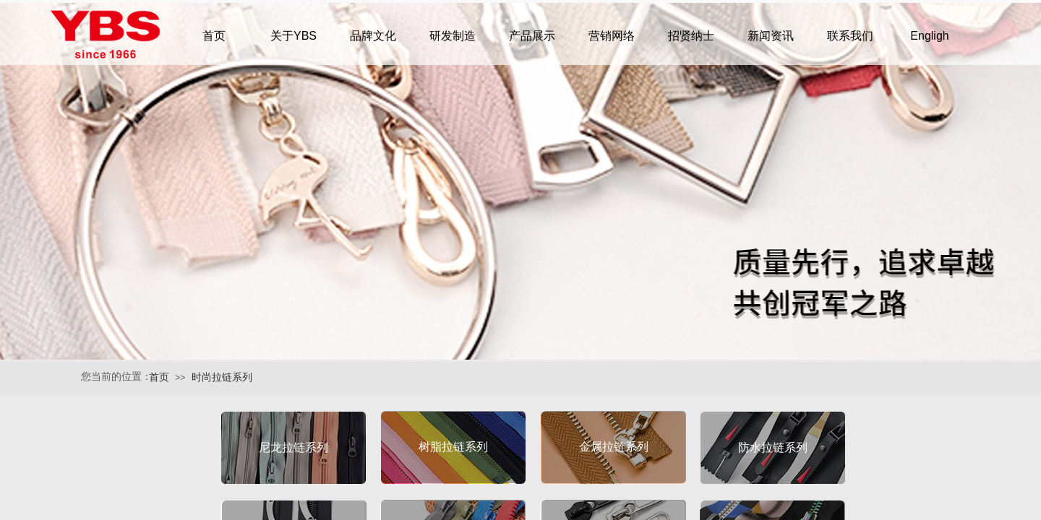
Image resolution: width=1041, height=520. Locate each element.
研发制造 (452, 36)
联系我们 (850, 36)
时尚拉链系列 (222, 377)
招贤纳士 (691, 36)
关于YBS (293, 36)
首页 (159, 377)
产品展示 (532, 36)
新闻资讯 (770, 36)
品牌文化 (373, 36)
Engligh (929, 36)
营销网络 (611, 36)
